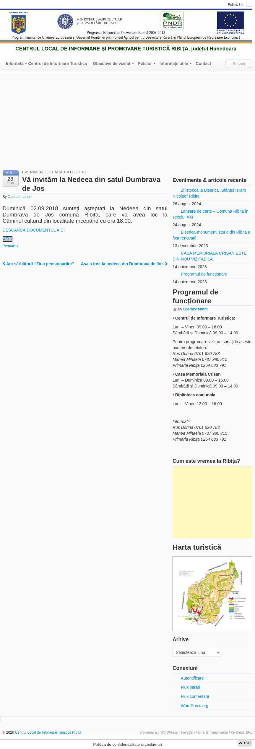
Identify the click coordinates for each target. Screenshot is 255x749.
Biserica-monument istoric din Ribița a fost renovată (211, 235)
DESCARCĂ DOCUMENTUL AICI (34, 230)
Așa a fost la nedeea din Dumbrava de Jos (124, 263)
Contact (203, 63)
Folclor (145, 63)
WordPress (169, 732)
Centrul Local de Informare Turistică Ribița (47, 732)
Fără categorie (69, 172)
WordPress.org (194, 705)
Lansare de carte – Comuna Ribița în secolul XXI (210, 214)
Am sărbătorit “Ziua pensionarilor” (38, 263)
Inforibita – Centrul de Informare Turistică (46, 63)
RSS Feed (249, 4)
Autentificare (192, 678)
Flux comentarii (195, 696)
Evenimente (35, 172)
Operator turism (20, 197)
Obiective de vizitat (111, 63)
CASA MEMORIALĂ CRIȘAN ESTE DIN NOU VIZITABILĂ (210, 256)
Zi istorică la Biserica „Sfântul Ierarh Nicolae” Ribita (209, 193)
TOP (245, 743)
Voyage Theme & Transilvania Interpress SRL (217, 732)
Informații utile (174, 63)
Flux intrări (190, 687)
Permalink (10, 246)
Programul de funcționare (204, 274)
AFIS (7, 239)
